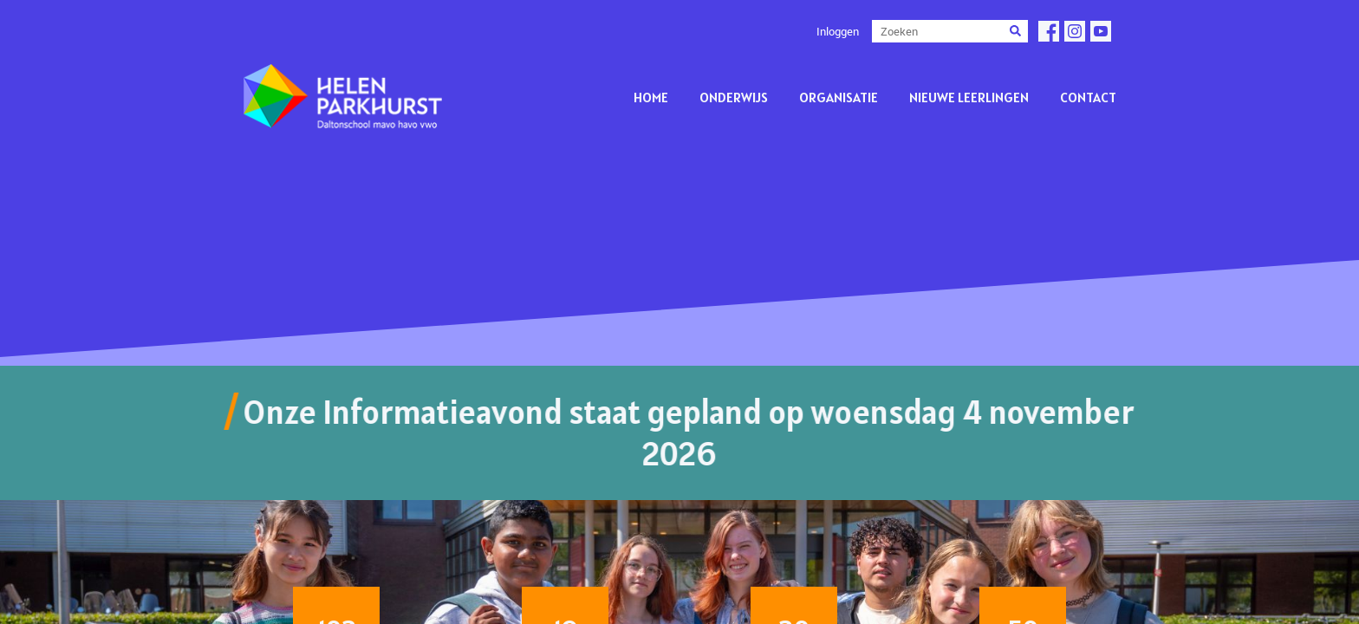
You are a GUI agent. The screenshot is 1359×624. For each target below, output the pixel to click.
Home (651, 97)
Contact (1088, 97)
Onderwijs (733, 97)
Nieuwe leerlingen (969, 97)
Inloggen (837, 31)
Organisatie (838, 97)
